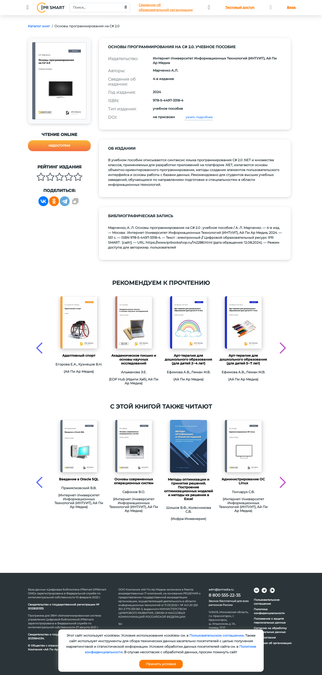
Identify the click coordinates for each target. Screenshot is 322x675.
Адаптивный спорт (78, 355)
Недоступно (59, 145)
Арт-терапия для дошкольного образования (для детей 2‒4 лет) (188, 359)
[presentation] (39, 348)
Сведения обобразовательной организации (166, 7)
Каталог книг (39, 26)
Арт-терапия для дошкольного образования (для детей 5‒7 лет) (243, 359)
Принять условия (161, 664)
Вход (291, 7)
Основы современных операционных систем (133, 481)
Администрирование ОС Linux (243, 481)
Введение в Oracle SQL (79, 479)
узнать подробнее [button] (199, 117)
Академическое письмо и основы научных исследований (133, 359)
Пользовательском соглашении (216, 635)
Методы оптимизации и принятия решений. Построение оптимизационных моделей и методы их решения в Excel (188, 489)
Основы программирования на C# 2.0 (87, 26)
